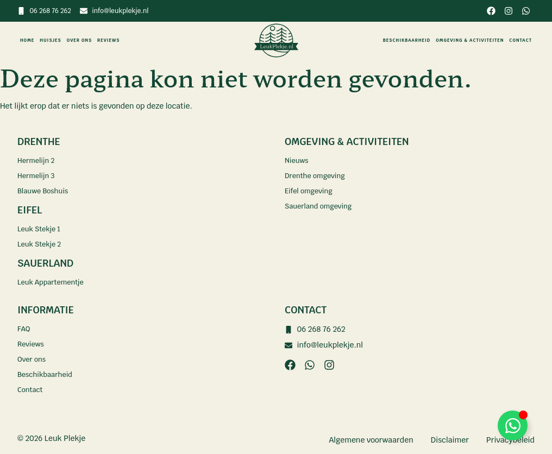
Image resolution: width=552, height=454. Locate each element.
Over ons (79, 40)
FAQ (24, 329)
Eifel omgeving (311, 191)
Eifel (29, 210)
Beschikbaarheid (406, 40)
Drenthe (38, 141)
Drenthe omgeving (318, 176)
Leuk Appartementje (53, 282)
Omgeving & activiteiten (470, 40)
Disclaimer (450, 440)
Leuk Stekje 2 (41, 244)
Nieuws (298, 161)
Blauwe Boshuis (45, 191)
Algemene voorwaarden (371, 440)
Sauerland (45, 263)
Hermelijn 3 (37, 176)
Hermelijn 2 (37, 161)
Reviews (108, 40)
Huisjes (50, 40)
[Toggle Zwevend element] (513, 425)
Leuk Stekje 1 (41, 229)
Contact (520, 40)
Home (27, 40)
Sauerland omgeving (322, 206)
